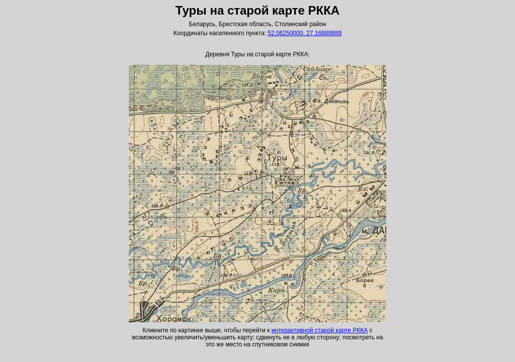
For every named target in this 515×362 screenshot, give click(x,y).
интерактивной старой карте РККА (320, 330)
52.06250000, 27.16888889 (304, 33)
